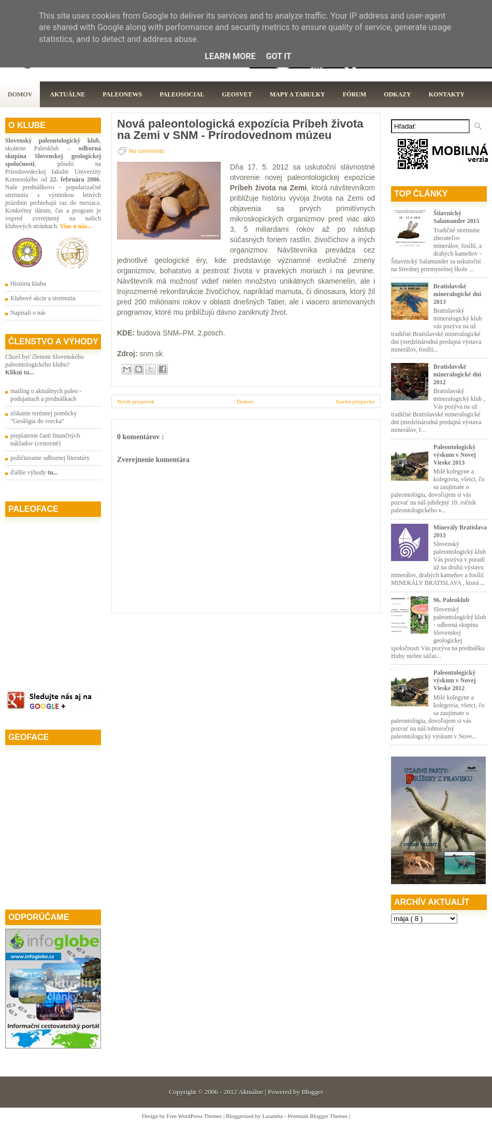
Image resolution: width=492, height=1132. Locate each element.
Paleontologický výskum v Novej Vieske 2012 (454, 680)
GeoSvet (237, 94)
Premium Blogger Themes (318, 1116)
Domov (20, 94)
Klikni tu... (19, 372)
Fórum (354, 94)
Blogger (312, 1092)
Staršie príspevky (355, 401)
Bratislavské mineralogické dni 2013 (457, 294)
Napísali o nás (28, 312)
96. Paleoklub (451, 600)
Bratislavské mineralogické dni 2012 (457, 374)
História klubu (28, 283)
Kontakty (447, 94)
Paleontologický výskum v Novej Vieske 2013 (454, 454)
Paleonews (122, 94)
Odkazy (397, 94)
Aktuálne (67, 94)
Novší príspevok (135, 401)
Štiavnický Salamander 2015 (456, 217)
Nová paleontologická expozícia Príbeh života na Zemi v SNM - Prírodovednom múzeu (240, 129)
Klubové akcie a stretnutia (43, 298)
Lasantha (273, 1116)
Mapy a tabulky (297, 94)
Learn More (230, 56)
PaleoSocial (182, 94)
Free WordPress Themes (195, 1116)
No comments (146, 151)
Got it (278, 56)
